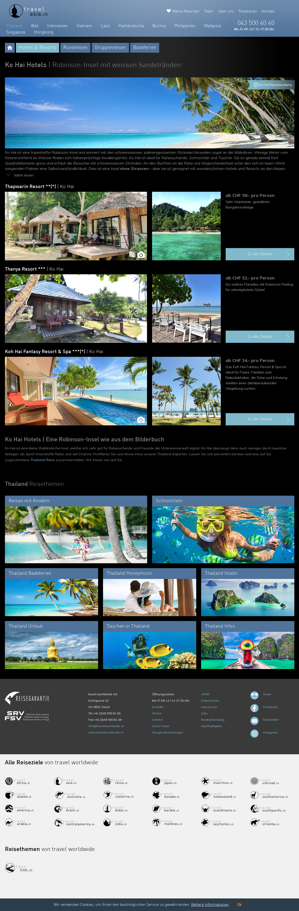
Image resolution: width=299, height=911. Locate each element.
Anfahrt (157, 719)
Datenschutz (210, 700)
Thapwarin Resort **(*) (39, 186)
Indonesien (57, 26)
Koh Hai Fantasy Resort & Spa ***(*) (54, 351)
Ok (239, 905)
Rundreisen (75, 47)
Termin (157, 713)
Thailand (14, 26)
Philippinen (184, 26)
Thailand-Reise (42, 460)
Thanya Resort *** (34, 269)
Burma (159, 26)
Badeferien (144, 47)
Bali (35, 26)
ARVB (205, 694)
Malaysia (212, 26)
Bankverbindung (212, 719)
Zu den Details (269, 254)
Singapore (15, 32)
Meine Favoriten (185, 11)
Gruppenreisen (110, 47)
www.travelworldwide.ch (106, 732)
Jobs (204, 713)
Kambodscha (131, 26)
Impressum (209, 707)
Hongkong (43, 32)
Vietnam (84, 26)
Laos (105, 26)
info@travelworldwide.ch (106, 726)
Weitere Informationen (210, 905)
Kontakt (267, 11)
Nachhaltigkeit (211, 726)
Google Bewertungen (167, 732)
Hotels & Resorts (37, 47)
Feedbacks (248, 11)
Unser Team (160, 726)
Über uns (226, 11)
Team (208, 11)
